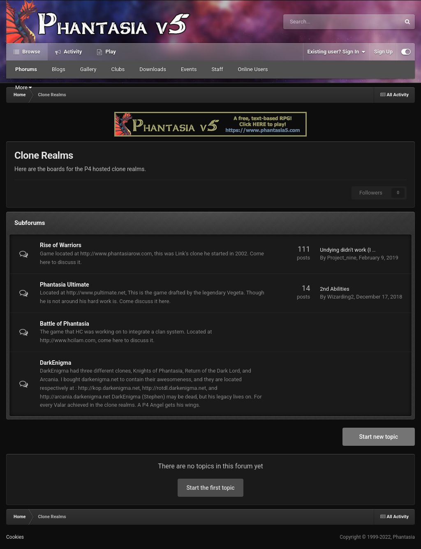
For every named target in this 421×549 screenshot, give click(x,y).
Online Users (253, 69)
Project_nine (341, 258)
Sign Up (383, 52)
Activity (72, 52)
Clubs (118, 69)
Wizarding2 (340, 297)
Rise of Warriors (60, 245)
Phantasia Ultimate (64, 284)
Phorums (26, 69)
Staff (217, 69)
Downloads (152, 69)
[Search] (319, 21)
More (23, 87)
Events (189, 69)
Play (110, 52)
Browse (30, 52)
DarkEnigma (55, 362)
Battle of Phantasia (64, 323)
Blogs (58, 69)
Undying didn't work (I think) (353, 250)
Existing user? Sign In (336, 51)
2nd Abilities (334, 289)
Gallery (88, 69)
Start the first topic (210, 487)
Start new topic (378, 436)
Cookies (15, 537)
